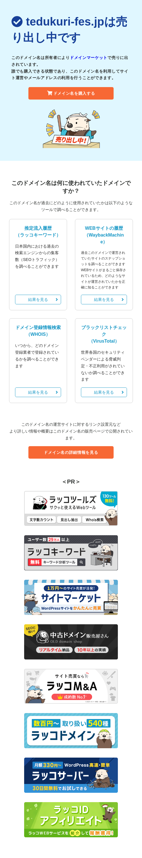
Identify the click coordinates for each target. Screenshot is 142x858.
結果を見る (43, 299)
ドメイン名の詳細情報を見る (71, 452)
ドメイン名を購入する (71, 93)
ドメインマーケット (88, 57)
